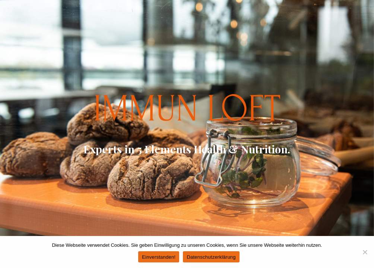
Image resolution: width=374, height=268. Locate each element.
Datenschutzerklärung (211, 257)
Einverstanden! (158, 257)
